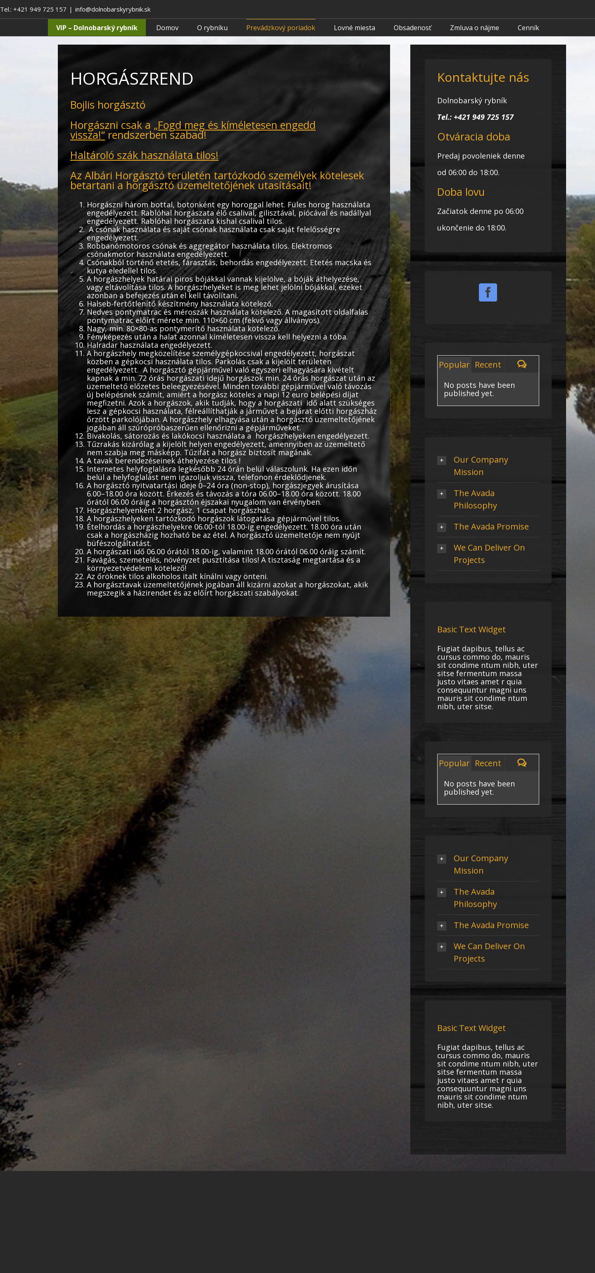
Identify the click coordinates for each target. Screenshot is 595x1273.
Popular (454, 364)
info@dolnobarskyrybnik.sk (112, 9)
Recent (488, 364)
